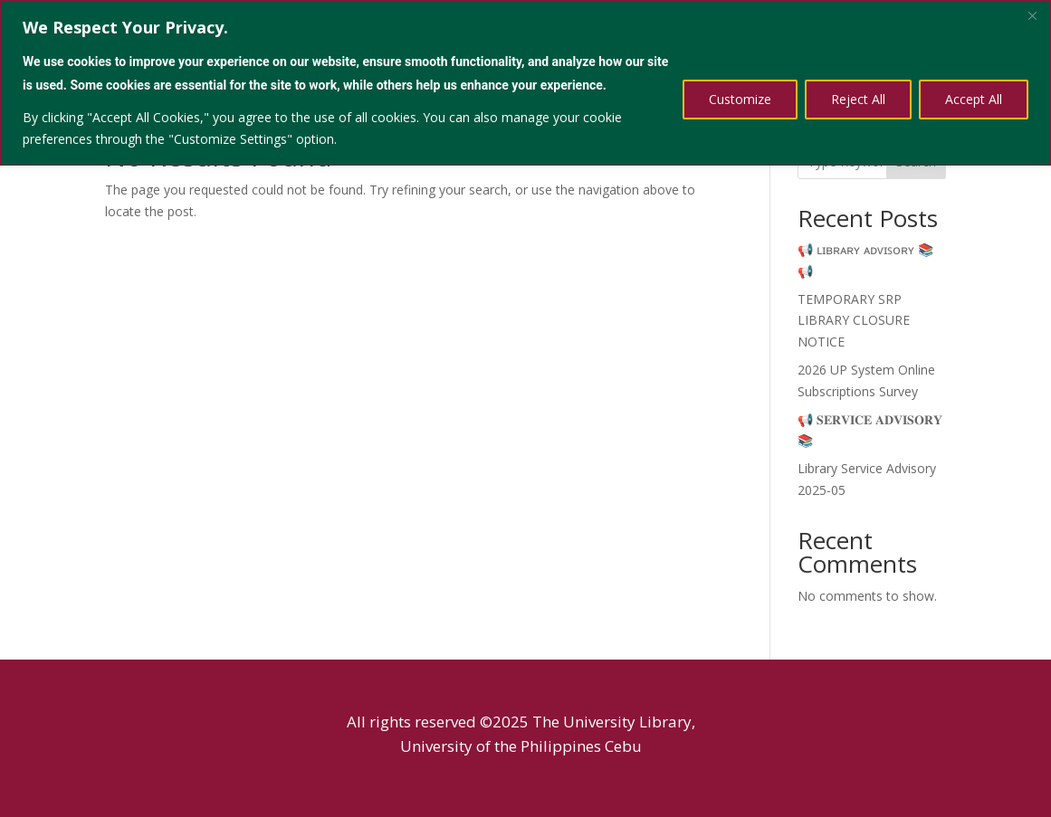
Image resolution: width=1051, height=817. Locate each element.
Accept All (973, 99)
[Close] (1032, 15)
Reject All (858, 99)
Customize (740, 99)
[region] (525, 83)
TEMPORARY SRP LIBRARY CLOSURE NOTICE (854, 320)
